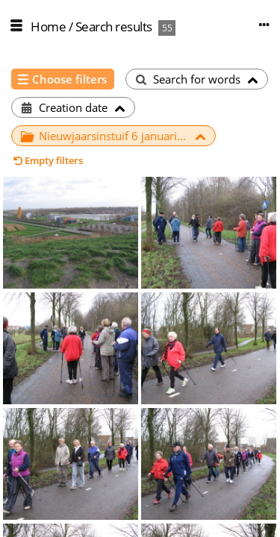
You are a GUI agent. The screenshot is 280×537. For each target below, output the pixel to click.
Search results (113, 26)
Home (48, 26)
